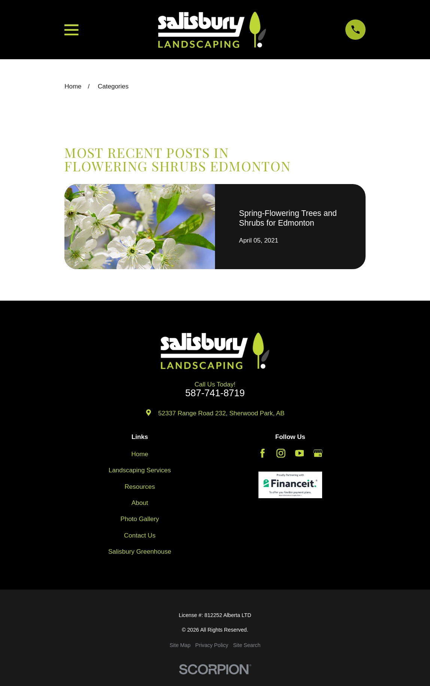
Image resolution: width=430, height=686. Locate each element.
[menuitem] (180, 645)
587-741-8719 (215, 393)
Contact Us (139, 535)
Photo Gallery (140, 519)
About (139, 502)
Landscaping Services (140, 470)
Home (139, 454)
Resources (139, 486)
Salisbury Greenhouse (139, 551)
